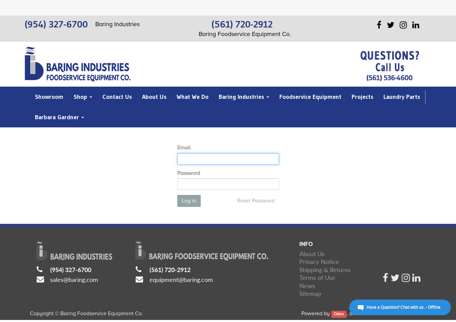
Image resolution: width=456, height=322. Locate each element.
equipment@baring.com (181, 279)
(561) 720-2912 (170, 269)
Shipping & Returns (325, 269)
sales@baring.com (74, 279)
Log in (189, 200)
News (307, 285)
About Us (311, 253)
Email (184, 147)
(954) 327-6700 (70, 269)
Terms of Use (317, 277)
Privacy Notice (319, 261)
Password (188, 173)
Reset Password (256, 200)
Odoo (339, 314)
